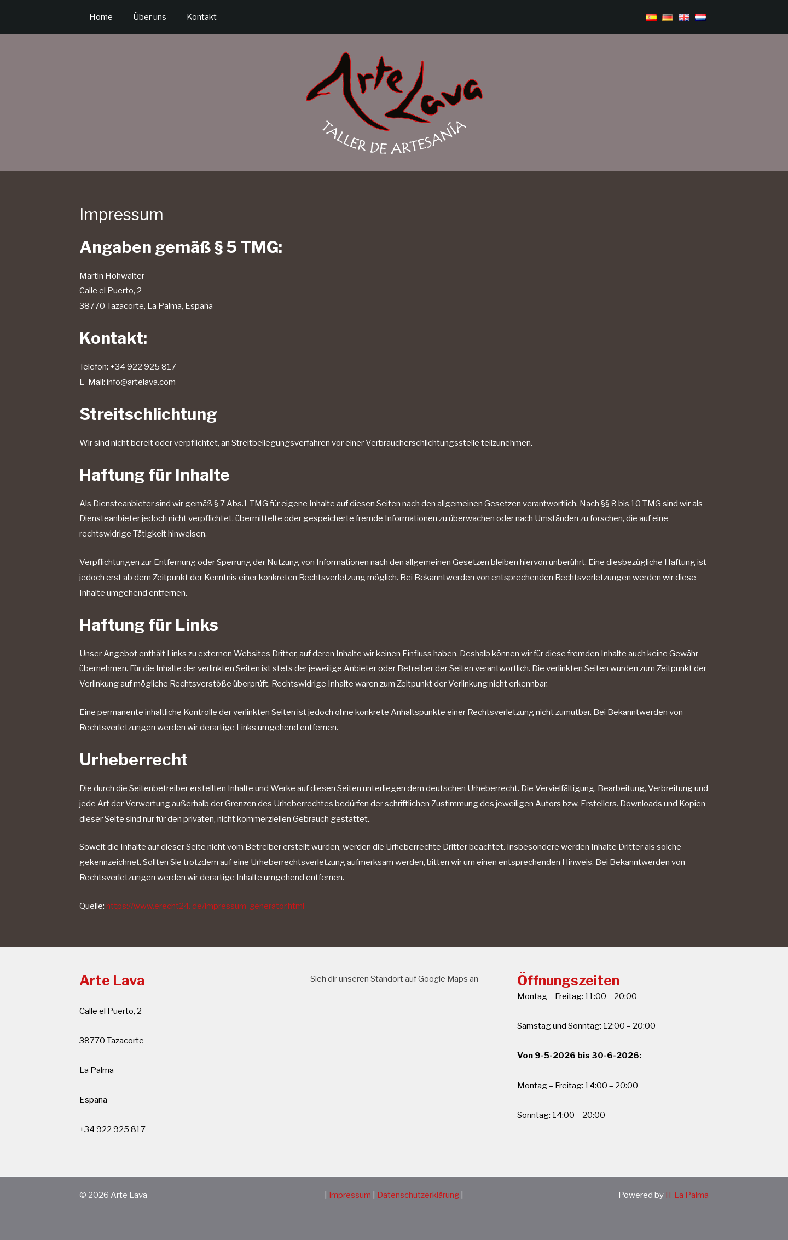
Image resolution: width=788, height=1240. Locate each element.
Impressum (350, 1195)
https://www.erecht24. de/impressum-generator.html (205, 906)
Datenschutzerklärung (418, 1195)
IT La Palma (687, 1195)
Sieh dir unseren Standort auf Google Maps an (394, 979)
